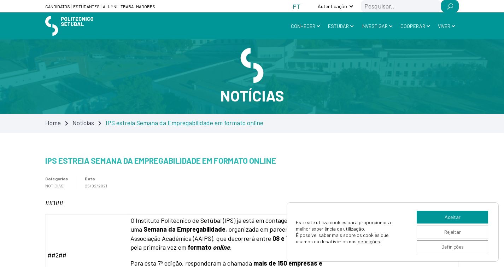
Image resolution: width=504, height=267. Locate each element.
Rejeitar (452, 232)
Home (53, 123)
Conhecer (303, 26)
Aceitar (453, 217)
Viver (444, 26)
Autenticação (332, 6)
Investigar (375, 26)
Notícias (83, 123)
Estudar (338, 26)
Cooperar (412, 26)
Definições (452, 247)
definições (369, 241)
